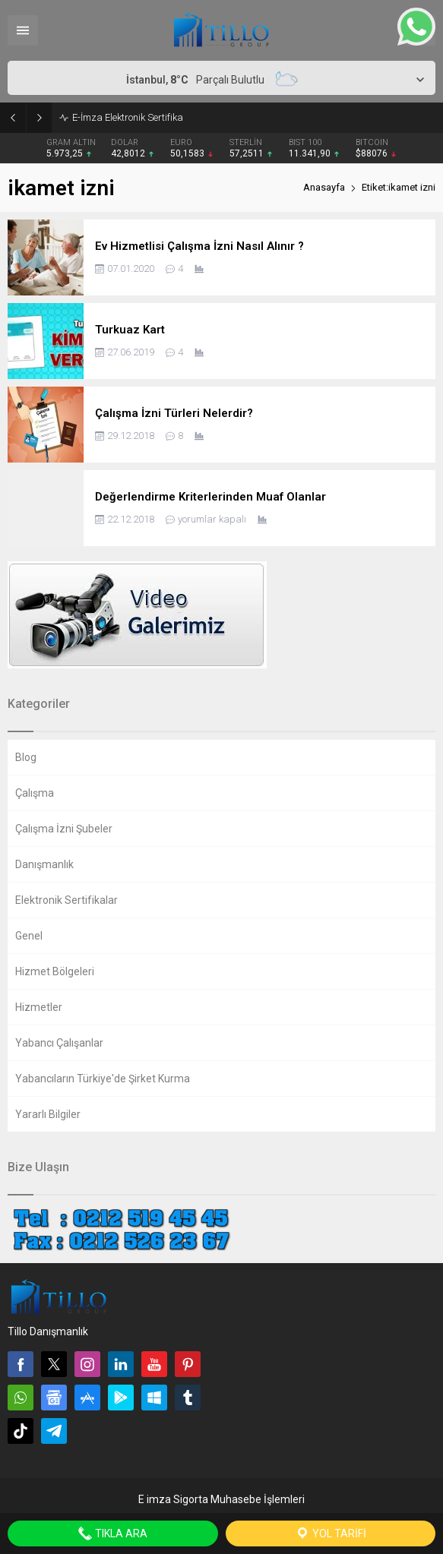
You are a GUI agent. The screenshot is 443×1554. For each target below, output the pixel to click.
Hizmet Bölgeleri (54, 971)
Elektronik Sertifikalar (66, 900)
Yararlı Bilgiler (48, 1114)
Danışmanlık (44, 864)
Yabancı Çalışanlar (59, 1043)
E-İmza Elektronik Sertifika (127, 117)
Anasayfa (324, 187)
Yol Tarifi (330, 1533)
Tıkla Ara (112, 1533)
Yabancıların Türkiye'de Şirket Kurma (102, 1078)
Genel (29, 936)
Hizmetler (38, 1007)
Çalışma (34, 793)
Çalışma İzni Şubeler (63, 829)
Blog (25, 757)
